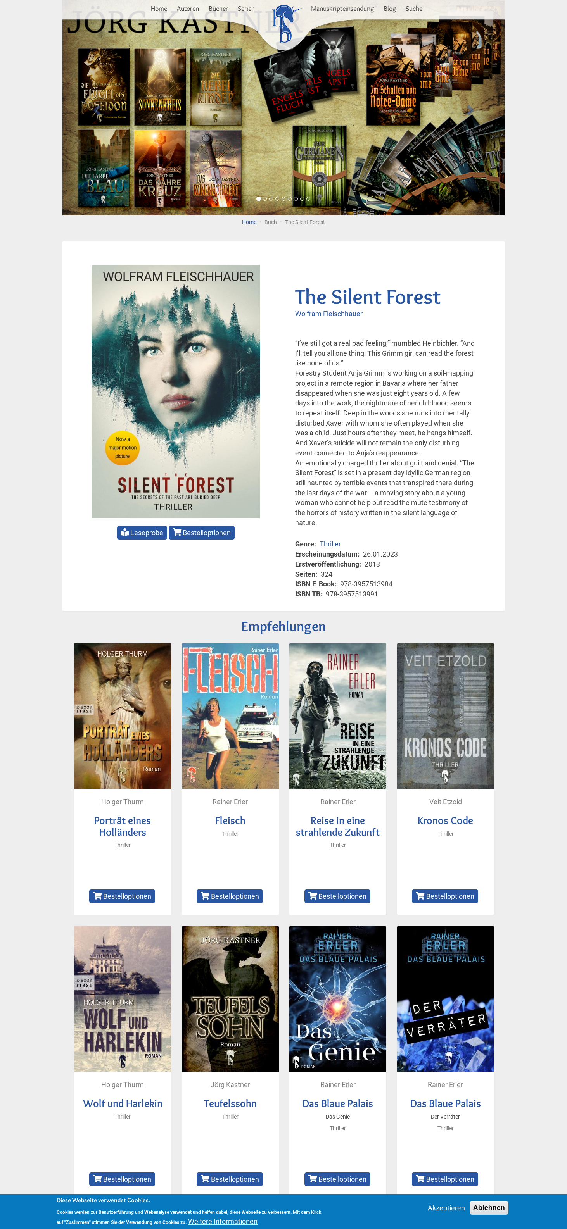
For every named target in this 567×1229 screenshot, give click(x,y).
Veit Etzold (445, 802)
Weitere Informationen (223, 1224)
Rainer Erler (230, 802)
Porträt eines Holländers (122, 826)
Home (159, 8)
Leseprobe (142, 532)
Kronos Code (445, 820)
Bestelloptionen (202, 532)
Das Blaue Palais (338, 1103)
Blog (390, 8)
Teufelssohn (230, 1103)
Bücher (218, 8)
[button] (95, 107)
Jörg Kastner (230, 1085)
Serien (246, 8)
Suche (414, 8)
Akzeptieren (446, 1210)
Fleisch (230, 820)
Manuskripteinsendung (342, 8)
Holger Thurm (122, 802)
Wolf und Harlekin (122, 1103)
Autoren (188, 8)
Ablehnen (489, 1210)
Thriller (330, 544)
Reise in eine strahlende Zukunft (338, 826)
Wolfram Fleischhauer (329, 314)
